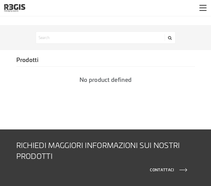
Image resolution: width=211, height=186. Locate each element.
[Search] (170, 38)
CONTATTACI (162, 169)
